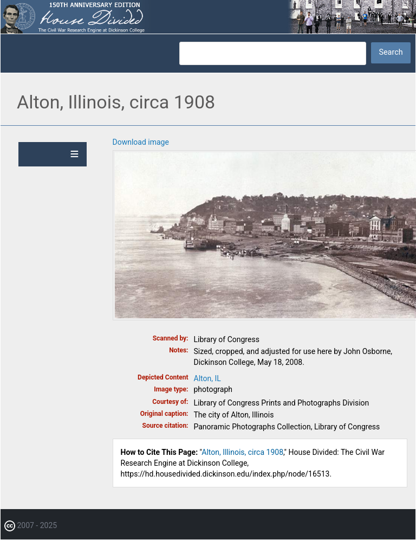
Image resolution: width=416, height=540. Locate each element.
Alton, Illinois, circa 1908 (242, 452)
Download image (141, 142)
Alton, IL (207, 378)
